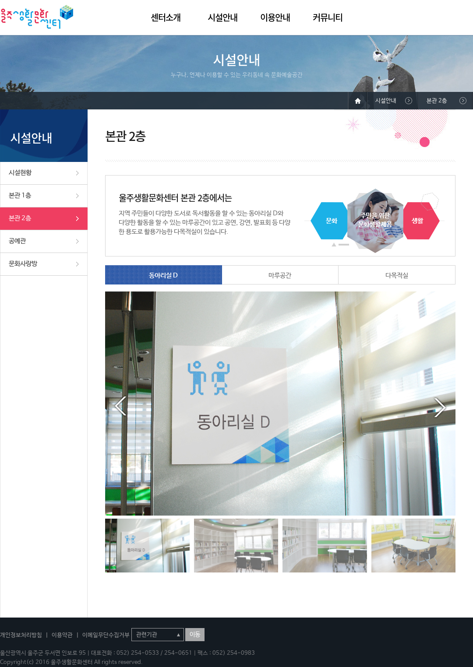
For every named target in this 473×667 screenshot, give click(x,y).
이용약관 (62, 635)
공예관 (17, 241)
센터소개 (165, 17)
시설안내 (222, 17)
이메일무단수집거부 (106, 635)
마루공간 (279, 275)
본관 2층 (20, 218)
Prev (120, 406)
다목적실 (396, 275)
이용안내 (275, 17)
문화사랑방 (23, 263)
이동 (195, 634)
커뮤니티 (327, 17)
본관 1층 (20, 195)
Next (440, 406)
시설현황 (20, 172)
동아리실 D (163, 275)
